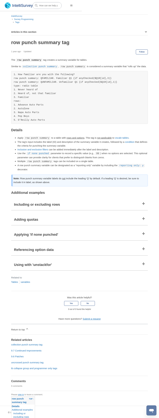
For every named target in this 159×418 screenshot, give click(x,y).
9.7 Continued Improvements (26, 349)
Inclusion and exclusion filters (32, 149)
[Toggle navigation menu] (71, 5)
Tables (14, 281)
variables (25, 281)
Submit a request (92, 318)
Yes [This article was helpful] (71, 302)
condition (129, 141)
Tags (17, 22)
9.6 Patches (17, 355)
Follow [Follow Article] (142, 52)
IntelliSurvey (16, 16)
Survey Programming (23, 19)
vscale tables (122, 137)
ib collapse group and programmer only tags (34, 367)
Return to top (20, 328)
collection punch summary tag (26, 343)
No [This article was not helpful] (88, 302)
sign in (21, 393)
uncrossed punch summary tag (27, 361)
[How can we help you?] (47, 5)
